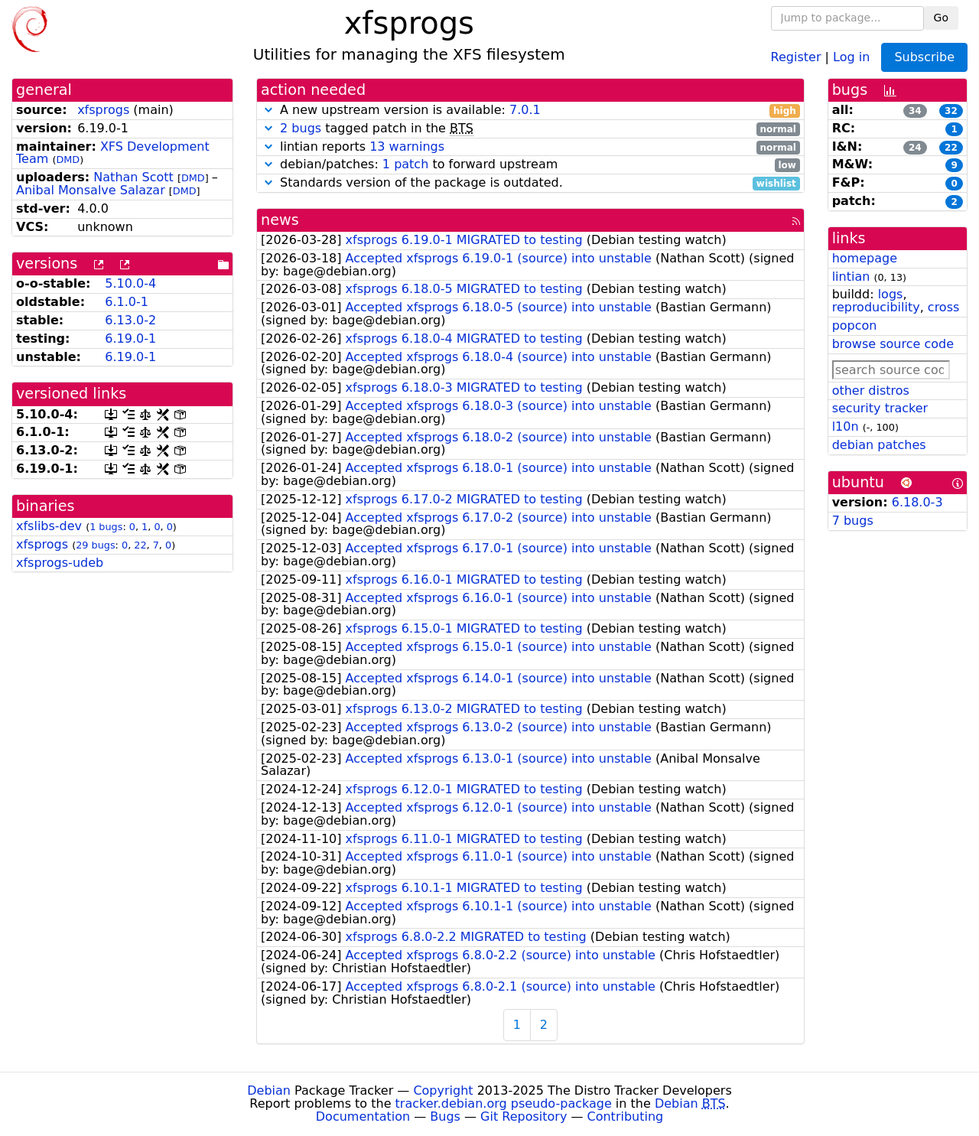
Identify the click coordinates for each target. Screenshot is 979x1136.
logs (890, 294)
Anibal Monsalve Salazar (90, 190)
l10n (845, 426)
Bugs (445, 1116)
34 (915, 111)
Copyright (443, 1090)
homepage (864, 258)
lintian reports (530, 147)
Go (941, 17)
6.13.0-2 (130, 320)
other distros (870, 390)
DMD (68, 159)
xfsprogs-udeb (59, 562)
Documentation (363, 1116)
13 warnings (406, 146)
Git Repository (523, 1116)
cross (943, 307)
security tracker (880, 408)
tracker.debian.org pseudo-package (503, 1103)
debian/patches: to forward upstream (530, 164)
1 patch (405, 164)
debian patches (879, 445)
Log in (851, 56)
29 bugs (95, 545)
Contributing (625, 1116)
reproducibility (876, 307)
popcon (854, 325)
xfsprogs (103, 110)
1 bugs (105, 526)
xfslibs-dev (49, 526)
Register (796, 56)
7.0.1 (525, 110)
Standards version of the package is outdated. (530, 183)
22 (140, 545)
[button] (268, 110)
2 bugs (300, 128)
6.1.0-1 (126, 302)
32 (951, 111)
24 (915, 147)
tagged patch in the (530, 128)
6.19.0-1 (130, 338)
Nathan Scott (133, 177)
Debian (269, 1090)
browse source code (893, 344)
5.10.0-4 (130, 283)
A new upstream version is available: (530, 110)
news (280, 220)
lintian (851, 276)
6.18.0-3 (917, 502)
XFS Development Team (113, 153)
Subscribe (924, 57)
